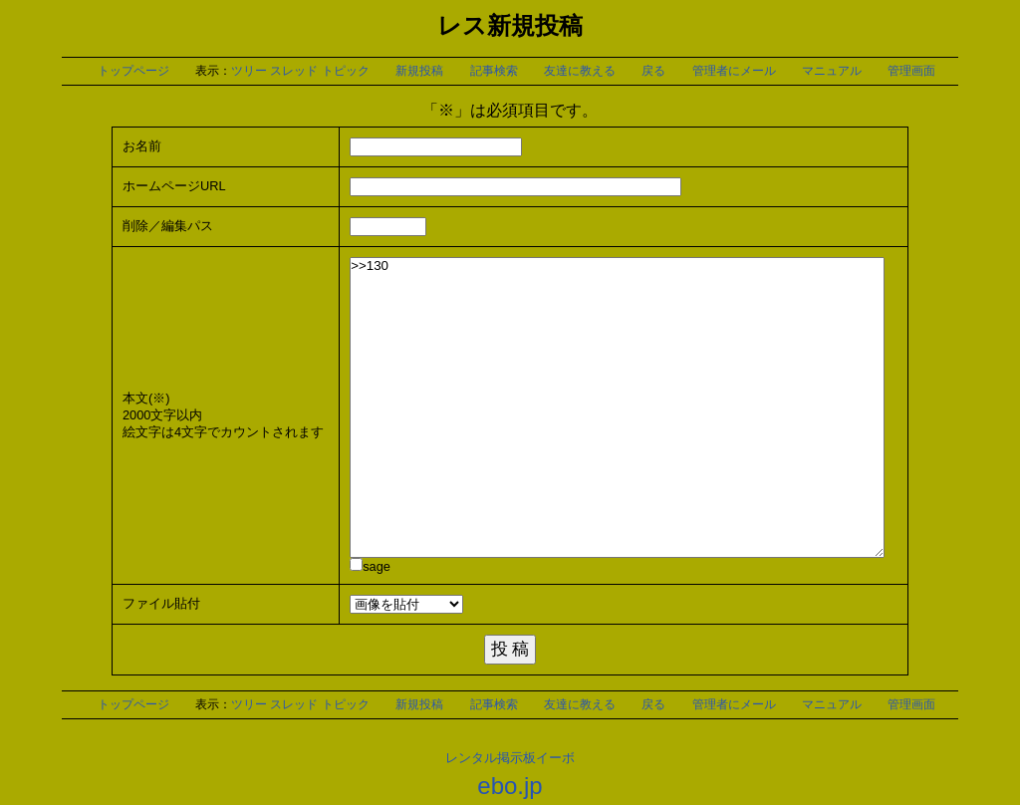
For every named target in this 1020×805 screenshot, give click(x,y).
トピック (346, 71)
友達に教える (580, 71)
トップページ (133, 71)
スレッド (294, 71)
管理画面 (911, 71)
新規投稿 (419, 71)
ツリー (249, 71)
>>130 (617, 407)
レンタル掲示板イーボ (510, 757)
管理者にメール (734, 71)
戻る (653, 71)
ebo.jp (509, 785)
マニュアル (832, 71)
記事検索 (494, 71)
